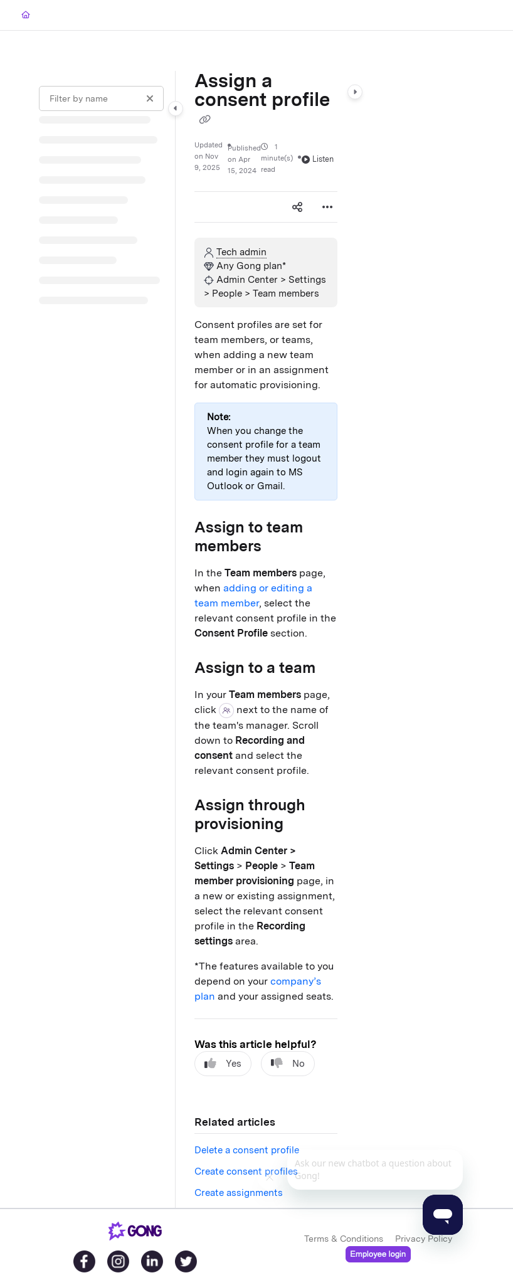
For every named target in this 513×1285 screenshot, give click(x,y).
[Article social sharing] (297, 207)
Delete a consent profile (246, 1150)
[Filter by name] (101, 98)
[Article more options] (327, 207)
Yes (222, 1063)
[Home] (25, 15)
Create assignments (238, 1192)
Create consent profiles (246, 1171)
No (288, 1063)
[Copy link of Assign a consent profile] (204, 120)
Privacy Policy (423, 1239)
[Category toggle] (175, 108)
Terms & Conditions (343, 1239)
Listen (318, 159)
